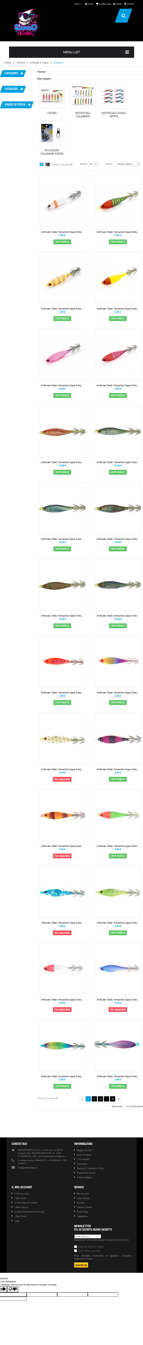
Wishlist (81, 1202)
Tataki (52, 113)
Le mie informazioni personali (29, 1211)
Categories (82, 1216)
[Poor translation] (12, 1289)
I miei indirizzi (21, 1207)
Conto (89, 4)
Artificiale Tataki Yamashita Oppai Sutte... (62, 232)
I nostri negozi (84, 1177)
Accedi (117, 4)
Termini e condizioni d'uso (90, 1168)
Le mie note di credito (25, 1202)
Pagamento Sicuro (86, 1172)
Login (17, 1220)
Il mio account (22, 1187)
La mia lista (103, 4)
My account (83, 1193)
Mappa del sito (84, 1150)
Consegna (82, 1163)
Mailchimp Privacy (83, 1258)
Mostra (83, 163)
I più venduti (83, 1159)
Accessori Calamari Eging (52, 152)
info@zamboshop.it (27, 1167)
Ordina (108, 163)
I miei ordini (20, 1198)
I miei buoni (20, 1216)
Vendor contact (84, 1207)
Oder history (83, 1198)
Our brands (72, 1124)
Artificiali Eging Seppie (113, 114)
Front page (82, 1211)
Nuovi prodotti (84, 1154)
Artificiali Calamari (82, 114)
